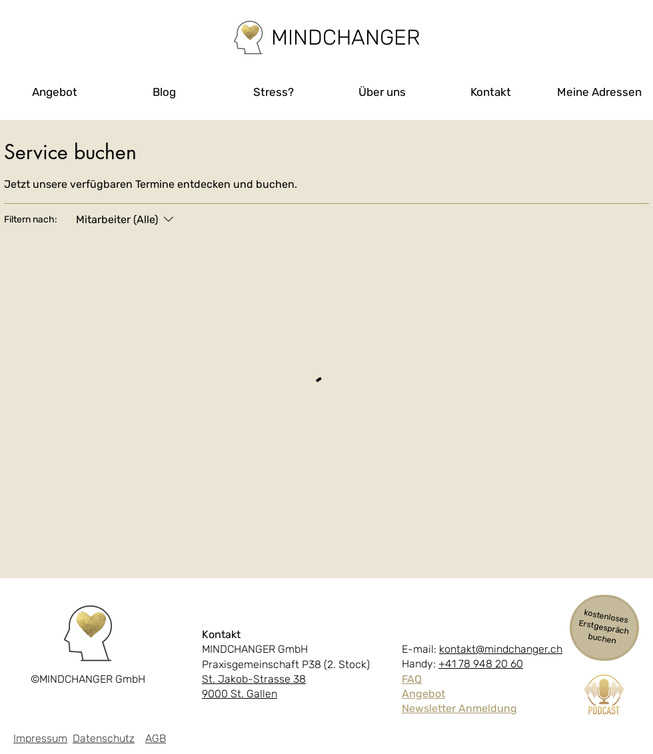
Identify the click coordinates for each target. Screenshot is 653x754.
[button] (54, 92)
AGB (155, 738)
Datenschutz (104, 738)
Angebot (423, 693)
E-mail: (420, 649)
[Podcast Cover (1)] (604, 694)
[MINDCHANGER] (345, 37)
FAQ (412, 679)
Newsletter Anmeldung (459, 708)
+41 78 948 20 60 (480, 663)
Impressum (40, 738)
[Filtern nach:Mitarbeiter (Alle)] (126, 220)
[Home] (248, 37)
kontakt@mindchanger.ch (500, 649)
